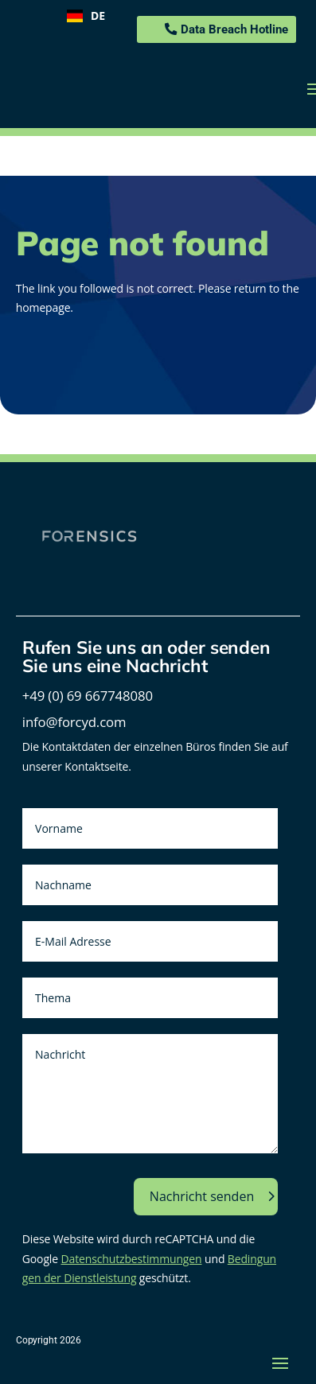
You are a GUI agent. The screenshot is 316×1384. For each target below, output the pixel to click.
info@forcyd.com (74, 722)
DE (86, 15)
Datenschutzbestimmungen (130, 1258)
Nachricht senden (202, 1196)
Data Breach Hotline (234, 29)
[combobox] (86, 16)
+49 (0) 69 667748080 (87, 695)
